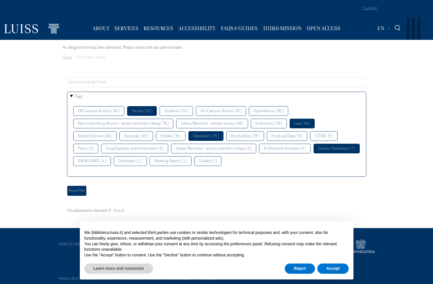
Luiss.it (370, 8)
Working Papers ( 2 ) (170, 161)
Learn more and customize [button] (118, 268)
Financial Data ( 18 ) (287, 136)
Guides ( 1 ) (208, 161)
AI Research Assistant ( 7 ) (285, 149)
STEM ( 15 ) (324, 136)
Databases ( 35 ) (206, 136)
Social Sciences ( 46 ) (95, 136)
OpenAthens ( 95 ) (268, 111)
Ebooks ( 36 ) (170, 136)
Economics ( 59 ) (268, 124)
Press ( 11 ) (86, 149)
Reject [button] (300, 268)
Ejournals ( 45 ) (136, 136)
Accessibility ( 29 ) (245, 136)
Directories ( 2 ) (130, 161)
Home (67, 57)
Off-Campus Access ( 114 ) (99, 111)
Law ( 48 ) (302, 124)
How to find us (72, 244)
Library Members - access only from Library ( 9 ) (214, 149)
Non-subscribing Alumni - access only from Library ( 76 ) (123, 124)
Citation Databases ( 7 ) (336, 149)
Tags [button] (79, 96)
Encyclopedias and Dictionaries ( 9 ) (135, 149)
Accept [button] (333, 268)
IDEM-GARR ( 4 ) (92, 161)
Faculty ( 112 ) (142, 111)
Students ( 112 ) (176, 111)
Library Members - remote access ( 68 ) (212, 124)
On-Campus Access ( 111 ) (220, 111)
